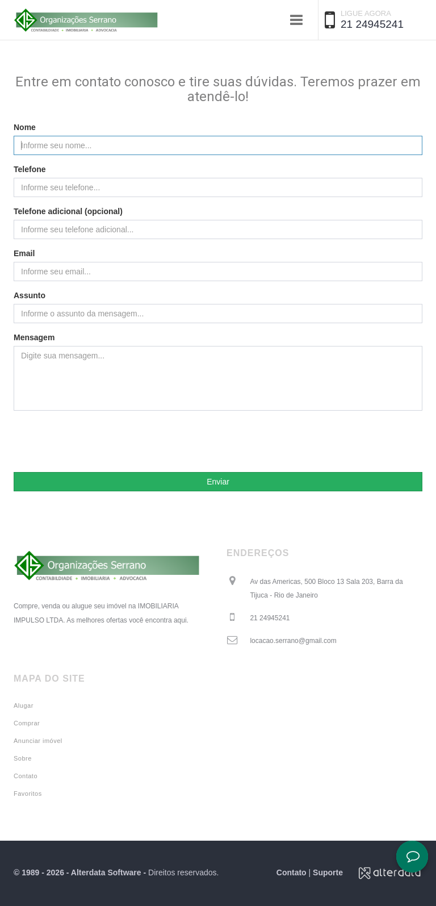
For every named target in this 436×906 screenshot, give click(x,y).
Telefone (30, 169)
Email (24, 253)
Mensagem (34, 337)
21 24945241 (372, 24)
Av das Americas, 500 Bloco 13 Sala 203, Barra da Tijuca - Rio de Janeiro (326, 588)
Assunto (29, 295)
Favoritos (28, 793)
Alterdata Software (106, 872)
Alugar (23, 705)
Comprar (27, 723)
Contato (25, 776)
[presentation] (218, 441)
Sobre (23, 758)
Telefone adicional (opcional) (68, 211)
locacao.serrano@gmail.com (293, 641)
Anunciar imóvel (38, 740)
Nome (25, 127)
